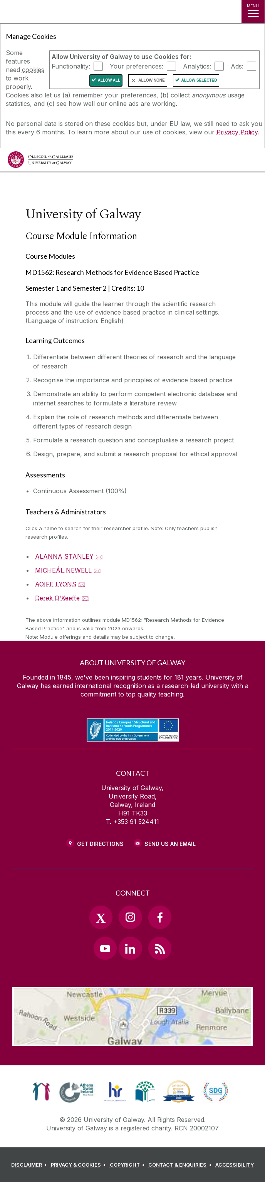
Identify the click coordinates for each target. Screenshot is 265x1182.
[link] (41, 1091)
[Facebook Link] (159, 917)
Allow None (151, 80)
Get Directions (100, 843)
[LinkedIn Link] (130, 948)
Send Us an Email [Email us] (170, 843)
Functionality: (71, 66)
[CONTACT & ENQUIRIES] (181, 1165)
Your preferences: (136, 66)
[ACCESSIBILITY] (234, 1165)
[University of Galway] (40, 161)
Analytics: (197, 66)
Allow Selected (199, 80)
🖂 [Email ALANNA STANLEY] (99, 556)
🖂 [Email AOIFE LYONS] (82, 584)
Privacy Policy (237, 132)
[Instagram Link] (130, 917)
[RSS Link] (159, 948)
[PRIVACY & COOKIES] (79, 1165)
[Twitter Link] (100, 917)
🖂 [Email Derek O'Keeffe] (85, 598)
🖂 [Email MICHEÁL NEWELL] (97, 570)
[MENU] (253, 11)
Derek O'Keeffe (57, 598)
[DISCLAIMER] (30, 1165)
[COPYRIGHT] (128, 1165)
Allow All (109, 80)
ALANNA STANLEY (64, 556)
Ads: (237, 66)
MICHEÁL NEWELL (63, 570)
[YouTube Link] (105, 948)
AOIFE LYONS (55, 584)
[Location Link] (132, 1040)
